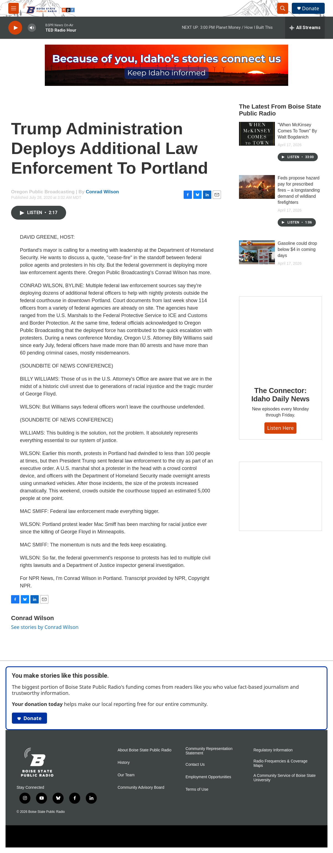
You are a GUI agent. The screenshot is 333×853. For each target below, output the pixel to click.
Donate (310, 8)
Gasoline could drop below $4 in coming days (297, 249)
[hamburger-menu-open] (13, 8)
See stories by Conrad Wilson (45, 627)
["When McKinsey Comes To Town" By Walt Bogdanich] (257, 134)
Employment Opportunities (208, 777)
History (124, 762)
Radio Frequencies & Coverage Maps (280, 763)
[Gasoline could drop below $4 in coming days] (257, 252)
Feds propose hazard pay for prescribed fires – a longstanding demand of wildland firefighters (299, 190)
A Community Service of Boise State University (284, 778)
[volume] (32, 28)
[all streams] (305, 28)
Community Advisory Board (141, 787)
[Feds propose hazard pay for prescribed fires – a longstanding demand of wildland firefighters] (257, 187)
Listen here (280, 428)
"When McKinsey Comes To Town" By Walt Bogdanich (297, 130)
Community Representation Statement (209, 751)
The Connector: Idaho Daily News (280, 394)
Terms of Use (197, 789)
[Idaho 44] (280, 496)
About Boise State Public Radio (144, 750)
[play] (15, 28)
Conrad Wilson (102, 191)
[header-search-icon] (282, 8)
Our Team (126, 775)
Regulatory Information (273, 750)
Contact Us (195, 764)
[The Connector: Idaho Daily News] (280, 338)
